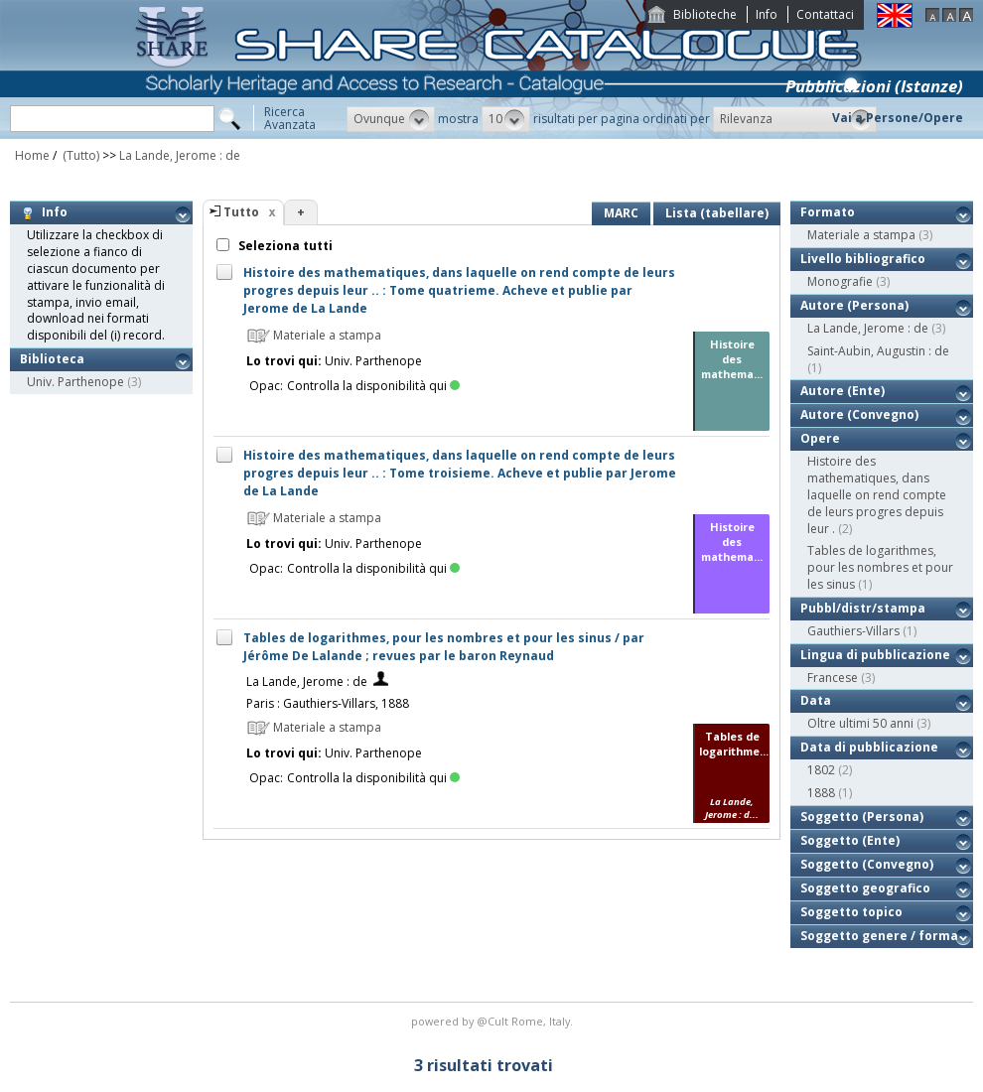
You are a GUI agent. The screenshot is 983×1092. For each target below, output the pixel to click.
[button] (391, 119)
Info (766, 14)
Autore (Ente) (842, 390)
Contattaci (825, 14)
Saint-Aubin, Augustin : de (878, 350)
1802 (821, 769)
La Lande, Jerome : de (179, 155)
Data (815, 700)
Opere (820, 438)
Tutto (241, 212)
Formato (827, 212)
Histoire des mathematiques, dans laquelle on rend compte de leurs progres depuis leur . (876, 494)
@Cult (494, 1021)
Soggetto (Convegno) (866, 864)
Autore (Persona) (854, 305)
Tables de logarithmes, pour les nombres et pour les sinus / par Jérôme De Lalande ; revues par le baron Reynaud (443, 646)
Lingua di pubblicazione (875, 654)
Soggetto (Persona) (861, 816)
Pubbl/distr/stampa (862, 608)
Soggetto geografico (865, 888)
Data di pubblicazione (869, 747)
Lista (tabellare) (717, 213)
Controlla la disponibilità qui (373, 385)
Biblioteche (705, 14)
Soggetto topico (851, 911)
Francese (832, 677)
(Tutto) (79, 155)
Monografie (840, 281)
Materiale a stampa (861, 234)
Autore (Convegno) (859, 414)
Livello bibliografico (862, 258)
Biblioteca (52, 358)
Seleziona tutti (284, 245)
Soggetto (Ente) (850, 840)
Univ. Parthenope (75, 381)
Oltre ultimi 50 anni (860, 723)
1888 (821, 792)
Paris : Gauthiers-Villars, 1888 (327, 703)
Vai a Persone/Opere (897, 117)
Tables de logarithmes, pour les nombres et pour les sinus (880, 567)
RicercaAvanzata (290, 118)
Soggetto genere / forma (879, 935)
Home (32, 155)
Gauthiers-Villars (853, 630)
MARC (621, 213)
